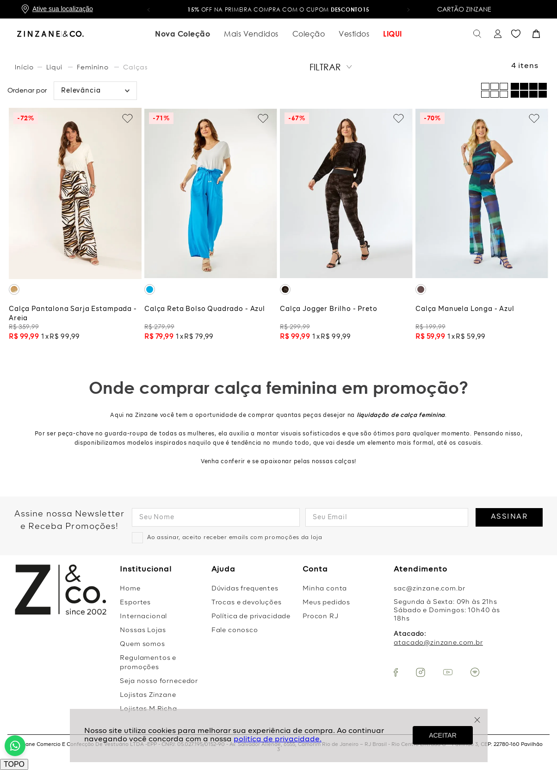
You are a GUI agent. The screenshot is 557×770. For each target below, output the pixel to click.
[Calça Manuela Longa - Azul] (481, 226)
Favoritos (515, 34)
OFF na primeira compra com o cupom (278, 9)
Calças (135, 67)
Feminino (93, 67)
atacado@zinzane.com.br (438, 643)
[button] (148, 9)
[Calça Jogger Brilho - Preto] (346, 226)
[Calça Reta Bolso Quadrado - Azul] (210, 226)
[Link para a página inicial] (25, 67)
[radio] (529, 90)
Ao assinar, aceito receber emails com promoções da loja (234, 537)
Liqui (54, 67)
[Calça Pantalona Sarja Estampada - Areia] (75, 226)
